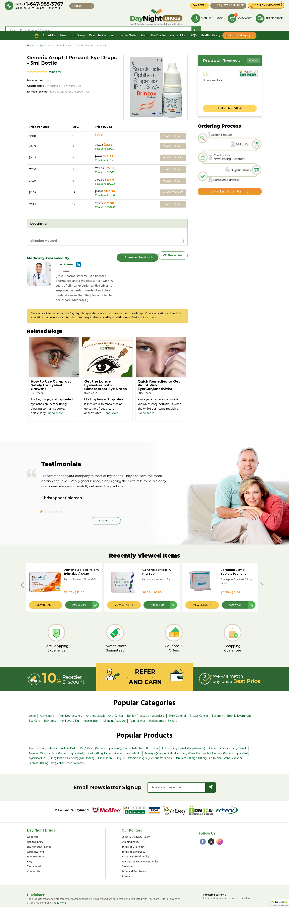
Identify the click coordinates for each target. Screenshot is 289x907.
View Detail (43, 585)
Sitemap (126, 857)
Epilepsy (217, 696)
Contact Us (177, 29)
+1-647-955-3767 (47, 4)
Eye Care (45, 39)
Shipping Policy (130, 823)
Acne (32, 696)
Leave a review (230, 102)
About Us (49, 29)
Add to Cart (173, 130)
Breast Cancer (199, 696)
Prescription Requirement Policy (140, 843)
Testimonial (34, 847)
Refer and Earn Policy (134, 852)
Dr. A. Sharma (64, 259)
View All (253, 55)
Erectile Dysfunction (240, 696)
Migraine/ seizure (114, 701)
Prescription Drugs (72, 29)
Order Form (228, 186)
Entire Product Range (39, 828)
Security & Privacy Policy (136, 818)
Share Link (172, 250)
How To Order (127, 29)
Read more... (150, 298)
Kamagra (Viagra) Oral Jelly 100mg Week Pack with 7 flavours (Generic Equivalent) (196, 734)
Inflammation (91, 701)
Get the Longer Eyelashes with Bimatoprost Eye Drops (105, 366)
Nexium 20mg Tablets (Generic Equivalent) (56, 734)
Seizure (172, 701)
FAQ (29, 843)
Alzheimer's (47, 696)
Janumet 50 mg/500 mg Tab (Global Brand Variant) (209, 739)
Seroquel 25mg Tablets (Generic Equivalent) (233, 554)
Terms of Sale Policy (133, 833)
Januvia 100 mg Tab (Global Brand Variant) (56, 744)
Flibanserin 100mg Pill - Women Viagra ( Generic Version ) (135, 739)
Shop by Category (238, 29)
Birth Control (177, 696)
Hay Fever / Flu (69, 701)
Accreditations (35, 833)
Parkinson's (156, 701)
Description (40, 218)
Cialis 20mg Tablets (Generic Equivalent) (114, 734)
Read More (55, 394)
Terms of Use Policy (133, 828)
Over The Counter (101, 29)
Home (31, 39)
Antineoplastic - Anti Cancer (104, 696)
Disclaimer (127, 847)
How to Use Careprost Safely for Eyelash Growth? (51, 366)
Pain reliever (137, 701)
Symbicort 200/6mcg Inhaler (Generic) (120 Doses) (61, 739)
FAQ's (193, 29)
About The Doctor (153, 29)
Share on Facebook (134, 250)
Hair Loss (50, 701)
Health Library (210, 29)
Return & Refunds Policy (135, 838)
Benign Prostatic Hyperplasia (146, 696)
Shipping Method (45, 235)
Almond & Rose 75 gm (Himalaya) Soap (81, 552)
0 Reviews (55, 66)
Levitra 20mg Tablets (43, 729)
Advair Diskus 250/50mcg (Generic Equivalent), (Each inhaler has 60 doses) (109, 729)
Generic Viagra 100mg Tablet (227, 729)
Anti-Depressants (70, 696)
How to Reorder (36, 838)
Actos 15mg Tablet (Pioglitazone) (183, 729)
